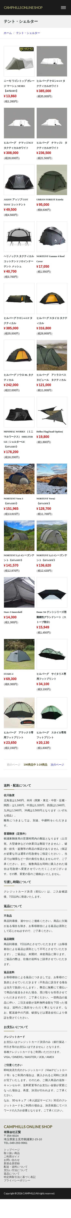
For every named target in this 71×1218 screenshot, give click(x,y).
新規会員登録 (12, 1163)
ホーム (8, 32)
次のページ (57, 764)
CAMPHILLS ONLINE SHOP (23, 7)
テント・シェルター (28, 32)
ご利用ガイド (12, 1156)
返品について (12, 1173)
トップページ (12, 1149)
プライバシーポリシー (17, 1180)
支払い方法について (16, 1170)
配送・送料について (16, 1166)
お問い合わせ (12, 1159)
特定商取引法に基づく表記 (20, 1176)
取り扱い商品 (12, 1153)
